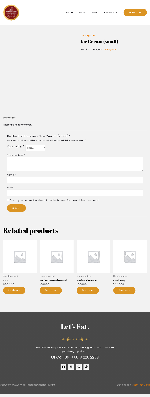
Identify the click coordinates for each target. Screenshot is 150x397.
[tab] (9, 118)
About (86, 12)
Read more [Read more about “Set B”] (14, 293)
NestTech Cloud (141, 387)
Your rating (15, 147)
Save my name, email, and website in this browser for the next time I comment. (55, 202)
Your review (16, 156)
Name (11, 175)
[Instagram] (71, 370)
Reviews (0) (9, 118)
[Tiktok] (86, 370)
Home (74, 12)
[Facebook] (63, 370)
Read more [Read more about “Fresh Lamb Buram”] (88, 293)
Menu (97, 12)
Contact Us (111, 12)
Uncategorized (89, 35)
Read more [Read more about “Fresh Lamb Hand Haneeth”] (51, 293)
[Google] (79, 370)
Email (11, 189)
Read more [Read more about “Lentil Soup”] (125, 293)
